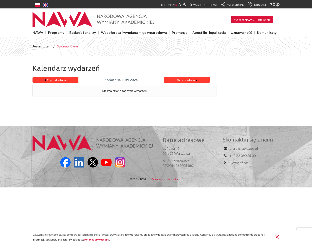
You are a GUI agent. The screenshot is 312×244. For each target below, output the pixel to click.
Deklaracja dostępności (164, 179)
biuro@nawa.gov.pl (243, 148)
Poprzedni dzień (56, 80)
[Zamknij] (277, 236)
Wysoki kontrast (205, 5)
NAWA (37, 32)
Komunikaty (267, 32)
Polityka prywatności (96, 239)
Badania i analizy (82, 32)
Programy (56, 32)
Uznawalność (241, 32)
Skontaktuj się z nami (248, 140)
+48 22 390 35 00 (242, 155)
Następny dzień (186, 80)
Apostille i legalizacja (209, 32)
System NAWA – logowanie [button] (252, 19)
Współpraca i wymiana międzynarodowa (134, 32)
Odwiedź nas (239, 163)
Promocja (179, 32)
